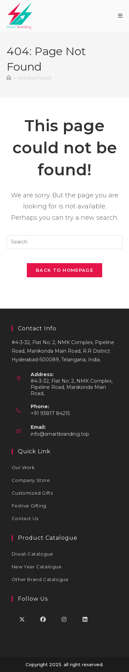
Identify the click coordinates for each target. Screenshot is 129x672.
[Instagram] (64, 619)
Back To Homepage (64, 270)
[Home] (9, 78)
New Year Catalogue (37, 566)
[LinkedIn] (85, 619)
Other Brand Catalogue (40, 579)
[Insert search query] (65, 242)
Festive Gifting (29, 505)
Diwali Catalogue (32, 554)
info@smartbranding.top (60, 434)
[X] (22, 619)
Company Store (31, 480)
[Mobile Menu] (120, 15)
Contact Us (25, 518)
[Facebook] (43, 619)
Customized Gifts (32, 493)
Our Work (23, 467)
